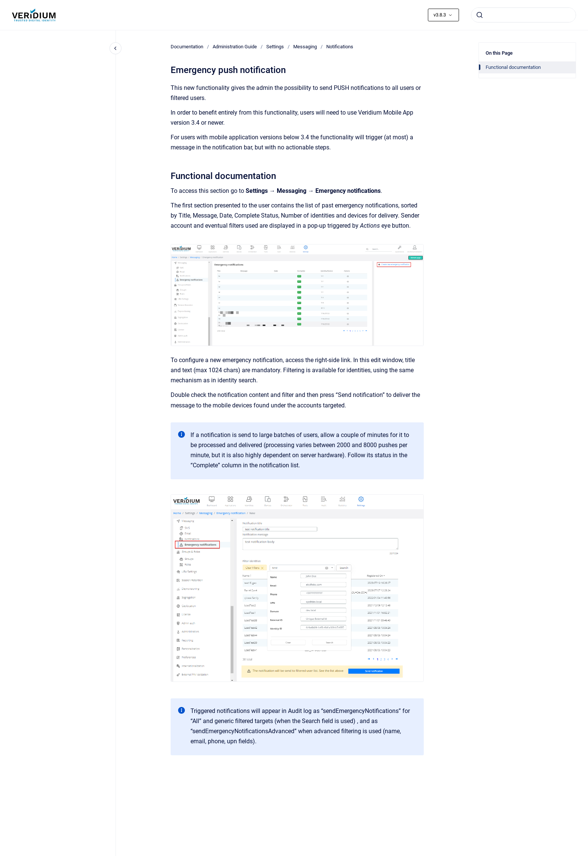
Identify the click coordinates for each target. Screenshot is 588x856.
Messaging (305, 46)
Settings (275, 46)
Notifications (339, 46)
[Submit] (480, 15)
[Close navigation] (116, 48)
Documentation (187, 46)
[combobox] (523, 15)
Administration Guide (235, 46)
